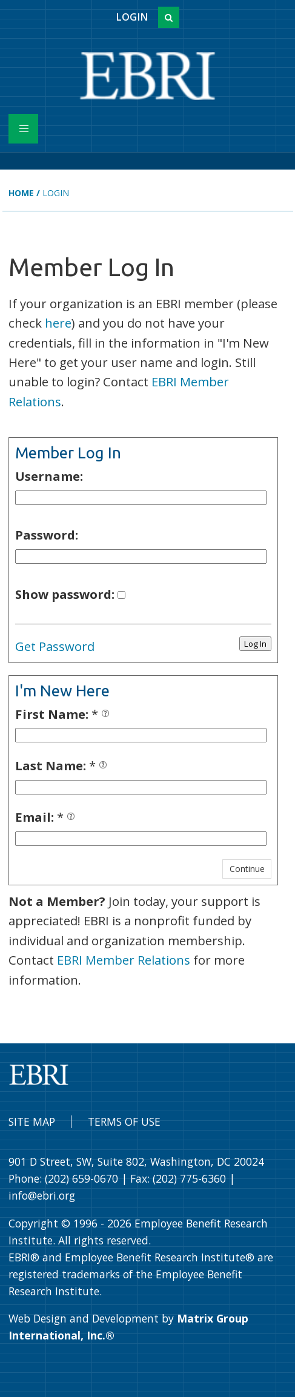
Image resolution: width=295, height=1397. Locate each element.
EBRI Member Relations (123, 959)
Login (132, 17)
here (58, 322)
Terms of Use (124, 1121)
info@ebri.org (41, 1195)
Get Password (54, 646)
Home (21, 193)
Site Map (31, 1121)
